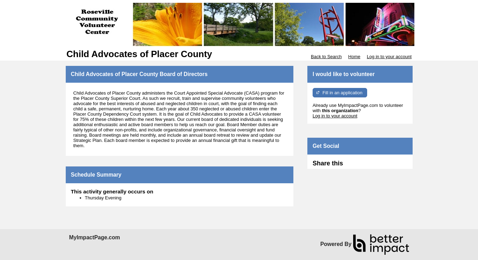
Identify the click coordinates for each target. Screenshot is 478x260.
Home (354, 56)
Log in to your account (389, 56)
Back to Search (326, 56)
